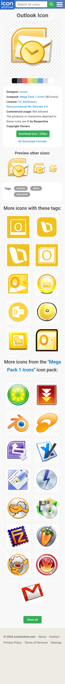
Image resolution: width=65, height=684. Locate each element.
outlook (20, 188)
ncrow (24, 91)
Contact (54, 636)
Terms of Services (36, 642)
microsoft (22, 194)
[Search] (51, 4)
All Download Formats (32, 141)
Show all (32, 619)
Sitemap (56, 642)
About (42, 636)
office (36, 188)
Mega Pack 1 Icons (32, 96)
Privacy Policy (12, 642)
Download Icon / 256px (33, 133)
